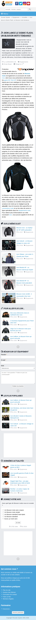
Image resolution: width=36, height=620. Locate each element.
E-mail (3, 360)
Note (2, 365)
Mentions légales (8, 599)
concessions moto (8, 208)
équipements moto (24, 210)
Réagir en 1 (19, 64)
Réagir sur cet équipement (16, 352)
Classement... (7, 609)
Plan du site (6, 590)
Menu (4, 14)
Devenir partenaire (18, 612)
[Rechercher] (29, 9)
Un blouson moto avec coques (14, 510)
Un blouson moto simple (12, 512)
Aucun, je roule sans (10, 519)
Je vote (18, 522)
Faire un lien (7, 596)
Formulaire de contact (10, 594)
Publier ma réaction (18, 386)
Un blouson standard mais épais (14, 514)
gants (10, 80)
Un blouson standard (11, 516)
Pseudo (4, 354)
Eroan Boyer (7, 64)
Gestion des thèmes (9, 592)
